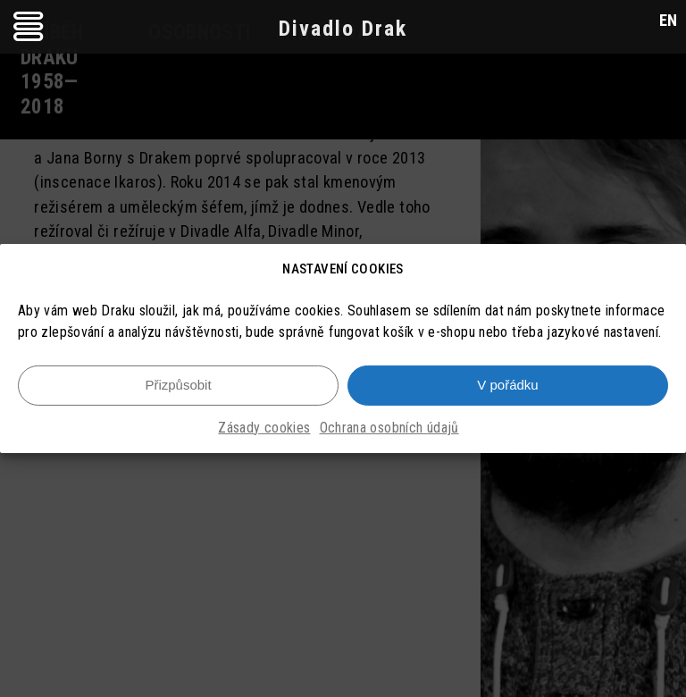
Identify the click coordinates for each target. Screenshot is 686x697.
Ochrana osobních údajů (389, 428)
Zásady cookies (264, 428)
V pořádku (507, 386)
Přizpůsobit (178, 386)
